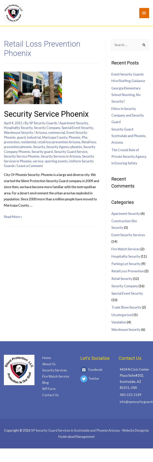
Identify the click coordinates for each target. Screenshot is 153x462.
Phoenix (74, 137)
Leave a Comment (30, 166)
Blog (45, 382)
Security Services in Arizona (61, 156)
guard (21, 137)
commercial (56, 132)
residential (28, 142)
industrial (34, 137)
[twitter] (95, 379)
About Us (49, 364)
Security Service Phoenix (46, 114)
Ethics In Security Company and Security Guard (127, 115)
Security (39, 147)
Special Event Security (77, 128)
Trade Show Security (126, 307)
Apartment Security (73, 123)
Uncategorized (122, 315)
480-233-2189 (130, 395)
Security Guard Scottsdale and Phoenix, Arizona (128, 135)
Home (46, 358)
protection (11, 142)
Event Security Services (128, 235)
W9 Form (49, 388)
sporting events (56, 161)
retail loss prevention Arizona (59, 142)
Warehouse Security (18, 132)
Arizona (41, 132)
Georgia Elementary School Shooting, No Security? (126, 94)
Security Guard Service (70, 152)
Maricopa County (54, 137)
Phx (84, 137)
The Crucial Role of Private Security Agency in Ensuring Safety (128, 156)
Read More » (13, 217)
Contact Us (50, 394)
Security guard (42, 152)
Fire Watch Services (125, 249)
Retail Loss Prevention (127, 271)
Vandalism (118, 322)
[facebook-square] (95, 370)
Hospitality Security (18, 128)
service (38, 161)
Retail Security (121, 279)
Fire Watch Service (55, 376)
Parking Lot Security (126, 264)
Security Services (54, 370)
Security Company (47, 128)
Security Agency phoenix (64, 147)
